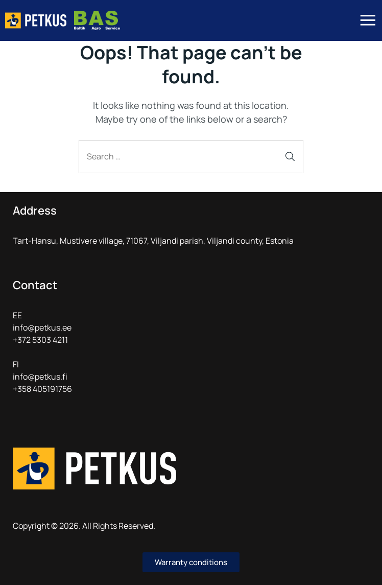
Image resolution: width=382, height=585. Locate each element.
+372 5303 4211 (40, 339)
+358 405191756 (42, 388)
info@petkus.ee (42, 327)
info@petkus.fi (40, 376)
